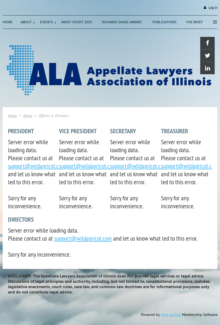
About (27, 115)
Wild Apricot (171, 314)
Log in (213, 7)
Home (12, 115)
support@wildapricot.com (37, 166)
